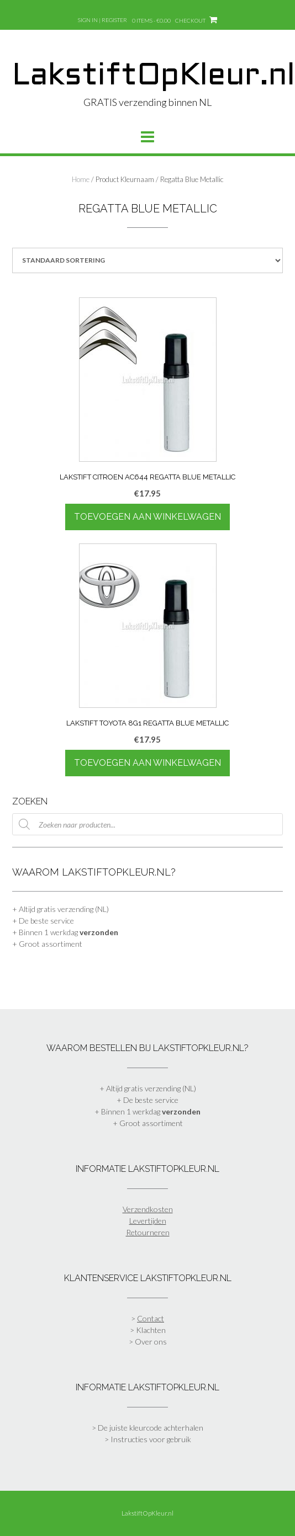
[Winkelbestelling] (147, 260)
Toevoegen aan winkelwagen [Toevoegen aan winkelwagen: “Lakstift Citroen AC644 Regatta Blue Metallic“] (147, 516)
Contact (150, 1318)
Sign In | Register (102, 20)
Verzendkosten (148, 1209)
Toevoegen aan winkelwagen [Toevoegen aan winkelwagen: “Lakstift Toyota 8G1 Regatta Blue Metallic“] (147, 763)
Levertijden (147, 1220)
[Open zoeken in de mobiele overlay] (147, 824)
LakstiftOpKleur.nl (153, 76)
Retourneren (148, 1232)
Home (80, 179)
